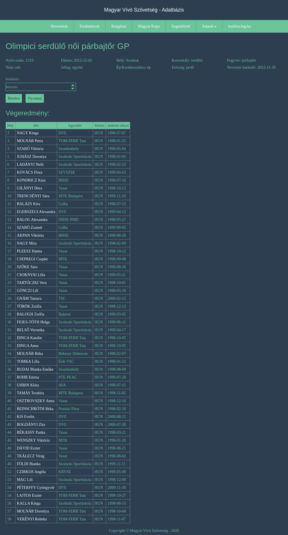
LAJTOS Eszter (29, 495)
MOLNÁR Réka (30, 354)
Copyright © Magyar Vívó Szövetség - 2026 (144, 531)
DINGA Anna (28, 346)
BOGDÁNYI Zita (31, 424)
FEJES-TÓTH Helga (33, 322)
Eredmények (90, 26)
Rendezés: (40, 84)
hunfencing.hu (239, 26)
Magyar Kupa (149, 26)
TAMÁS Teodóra (30, 393)
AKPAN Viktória (30, 235)
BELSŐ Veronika (30, 330)
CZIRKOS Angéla (31, 472)
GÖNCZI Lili (28, 290)
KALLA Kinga (28, 503)
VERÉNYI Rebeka (32, 519)
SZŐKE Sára (27, 267)
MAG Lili (25, 480)
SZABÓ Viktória (30, 149)
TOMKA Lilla (28, 361)
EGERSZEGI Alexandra (36, 212)
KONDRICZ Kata (31, 180)
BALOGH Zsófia (30, 314)
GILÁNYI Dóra (29, 188)
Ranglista (118, 26)
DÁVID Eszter (28, 448)
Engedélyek (181, 26)
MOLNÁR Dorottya (33, 511)
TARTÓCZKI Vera (32, 283)
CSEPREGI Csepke (32, 259)
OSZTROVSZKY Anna (36, 401)
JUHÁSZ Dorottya (31, 157)
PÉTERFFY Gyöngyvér (36, 487)
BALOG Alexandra (32, 220)
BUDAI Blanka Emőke (35, 369)
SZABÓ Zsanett (29, 227)
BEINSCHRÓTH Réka (35, 409)
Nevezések (59, 26)
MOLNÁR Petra (30, 141)
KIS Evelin (26, 417)
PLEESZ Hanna (29, 251)
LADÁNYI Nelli (30, 164)
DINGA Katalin (29, 338)
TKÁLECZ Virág (30, 456)
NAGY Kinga (28, 133)
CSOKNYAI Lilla (31, 275)
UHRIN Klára (28, 385)
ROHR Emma (28, 377)
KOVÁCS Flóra (29, 172)
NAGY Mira (27, 243)
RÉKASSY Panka (31, 432)
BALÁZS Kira (28, 204)
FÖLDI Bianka (28, 464)
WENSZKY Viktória (33, 440)
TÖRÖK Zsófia (29, 306)
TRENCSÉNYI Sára (33, 196)
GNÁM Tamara (29, 298)
